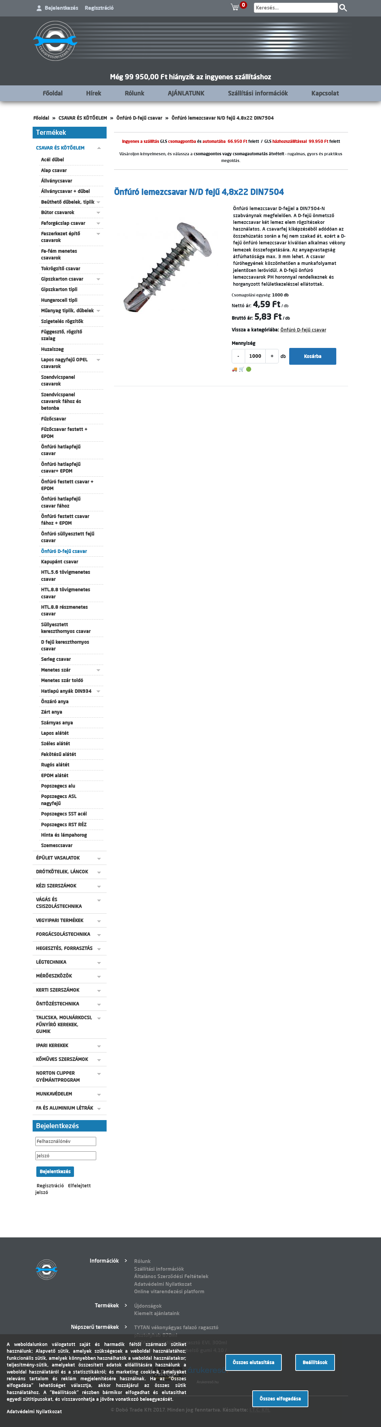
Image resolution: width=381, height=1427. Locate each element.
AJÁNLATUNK (186, 93)
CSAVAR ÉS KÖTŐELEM (83, 118)
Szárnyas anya (57, 723)
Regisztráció (99, 8)
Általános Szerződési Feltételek (171, 1276)
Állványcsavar (56, 181)
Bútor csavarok (57, 212)
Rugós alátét (55, 765)
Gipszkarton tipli (59, 289)
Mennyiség (243, 343)
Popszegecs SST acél (64, 814)
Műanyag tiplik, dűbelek (67, 311)
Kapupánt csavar (59, 562)
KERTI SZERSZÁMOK (57, 990)
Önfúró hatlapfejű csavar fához (60, 502)
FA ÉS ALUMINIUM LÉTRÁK (64, 1108)
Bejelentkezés (61, 8)
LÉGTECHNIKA (51, 962)
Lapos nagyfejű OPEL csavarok (64, 363)
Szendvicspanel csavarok (58, 380)
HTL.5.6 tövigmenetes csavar (65, 575)
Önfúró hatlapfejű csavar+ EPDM (60, 467)
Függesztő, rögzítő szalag (61, 335)
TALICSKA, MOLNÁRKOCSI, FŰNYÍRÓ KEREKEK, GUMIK (64, 1024)
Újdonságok (148, 1306)
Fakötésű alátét (58, 754)
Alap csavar (54, 170)
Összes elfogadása (280, 1399)
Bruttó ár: (242, 318)
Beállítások (315, 1362)
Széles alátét (55, 744)
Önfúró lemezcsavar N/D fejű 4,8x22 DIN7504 (223, 118)
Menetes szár (55, 670)
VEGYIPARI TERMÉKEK (59, 920)
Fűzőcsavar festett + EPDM (64, 432)
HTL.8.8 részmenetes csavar (64, 610)
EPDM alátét (54, 775)
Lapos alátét (55, 733)
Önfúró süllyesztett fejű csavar (67, 537)
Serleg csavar (56, 659)
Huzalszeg (52, 349)
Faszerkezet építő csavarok (60, 237)
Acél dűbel (52, 160)
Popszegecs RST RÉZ (63, 825)
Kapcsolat (325, 93)
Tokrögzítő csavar (60, 269)
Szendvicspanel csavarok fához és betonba (61, 401)
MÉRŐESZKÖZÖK (54, 976)
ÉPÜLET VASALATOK (58, 858)
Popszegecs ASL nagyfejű (58, 799)
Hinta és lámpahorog (64, 835)
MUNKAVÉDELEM (54, 1094)
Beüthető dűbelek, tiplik (67, 202)
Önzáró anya (55, 702)
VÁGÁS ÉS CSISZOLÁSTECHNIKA (59, 903)
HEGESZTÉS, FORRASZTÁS (64, 948)
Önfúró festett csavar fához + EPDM (65, 519)
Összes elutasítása (253, 1362)
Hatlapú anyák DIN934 (66, 691)
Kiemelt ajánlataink (157, 1313)
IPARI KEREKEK (52, 1045)
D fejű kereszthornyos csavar (65, 645)
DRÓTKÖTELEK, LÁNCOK (62, 872)
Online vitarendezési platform (169, 1291)
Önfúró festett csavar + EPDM (67, 485)
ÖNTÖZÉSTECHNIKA (57, 1004)
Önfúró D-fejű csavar (139, 118)
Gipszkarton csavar (62, 279)
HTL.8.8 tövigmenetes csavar (65, 593)
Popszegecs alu (58, 786)
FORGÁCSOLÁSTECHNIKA (63, 934)
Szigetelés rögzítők (62, 321)
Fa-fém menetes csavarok (59, 254)
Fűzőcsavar (53, 419)
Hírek (93, 93)
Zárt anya (51, 712)
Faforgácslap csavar (63, 223)
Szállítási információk (258, 93)
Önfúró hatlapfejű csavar (60, 450)
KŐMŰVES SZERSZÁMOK (62, 1059)
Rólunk (134, 93)
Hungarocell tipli (59, 300)
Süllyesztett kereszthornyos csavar (65, 628)
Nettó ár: (242, 306)
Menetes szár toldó (62, 680)
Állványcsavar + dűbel (65, 191)
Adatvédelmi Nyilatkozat (163, 1284)
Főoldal (53, 93)
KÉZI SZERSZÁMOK (56, 886)
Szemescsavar (56, 845)
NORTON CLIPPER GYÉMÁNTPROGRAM (58, 1076)
